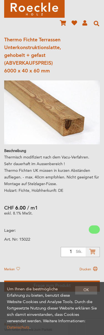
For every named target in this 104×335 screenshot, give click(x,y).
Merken (12, 269)
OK (86, 290)
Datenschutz (18, 328)
